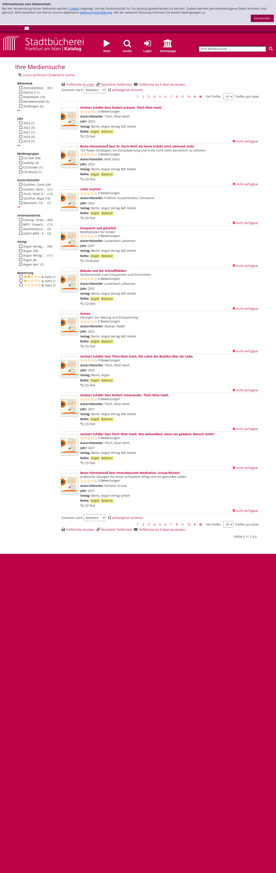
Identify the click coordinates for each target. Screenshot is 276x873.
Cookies (74, 8)
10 (189, 96)
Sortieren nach (72, 90)
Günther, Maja (33, 198)
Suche (127, 51)
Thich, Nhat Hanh (34, 194)
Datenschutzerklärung (96, 12)
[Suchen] (271, 49)
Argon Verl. (31, 264)
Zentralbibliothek (34, 88)
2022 (26, 128)
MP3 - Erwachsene (34, 224)
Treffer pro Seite (247, 97)
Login (147, 51)
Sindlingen (31, 106)
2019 (26, 141)
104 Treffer (213, 96)
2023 (26, 123)
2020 (26, 137)
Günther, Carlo (33, 185)
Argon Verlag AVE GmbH (34, 255)
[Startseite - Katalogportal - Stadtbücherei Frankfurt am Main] (43, 43)
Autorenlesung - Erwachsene (34, 229)
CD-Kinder (30, 167)
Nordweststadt (34, 102)
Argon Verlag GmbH (34, 246)
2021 (26, 132)
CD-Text (28, 158)
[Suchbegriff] (232, 49)
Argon (27, 251)
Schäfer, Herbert (34, 189)
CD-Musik (30, 172)
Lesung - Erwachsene (34, 220)
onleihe (28, 163)
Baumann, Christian (34, 203)
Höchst (28, 92)
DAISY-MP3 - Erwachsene (34, 233)
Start (107, 51)
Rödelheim (31, 97)
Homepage (168, 51)
